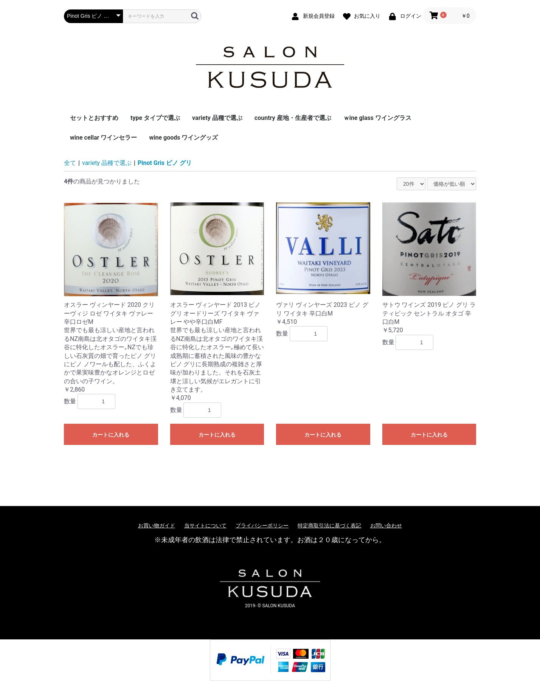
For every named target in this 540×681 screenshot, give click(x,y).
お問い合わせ (386, 525)
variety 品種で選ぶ (217, 117)
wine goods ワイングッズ (183, 137)
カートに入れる (110, 435)
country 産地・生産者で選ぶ (292, 117)
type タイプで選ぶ (155, 117)
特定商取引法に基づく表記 (329, 525)
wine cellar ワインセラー (103, 137)
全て (70, 162)
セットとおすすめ (94, 117)
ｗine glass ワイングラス (377, 117)
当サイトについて (205, 525)
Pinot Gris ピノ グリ (165, 162)
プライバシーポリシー (262, 525)
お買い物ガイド (156, 525)
